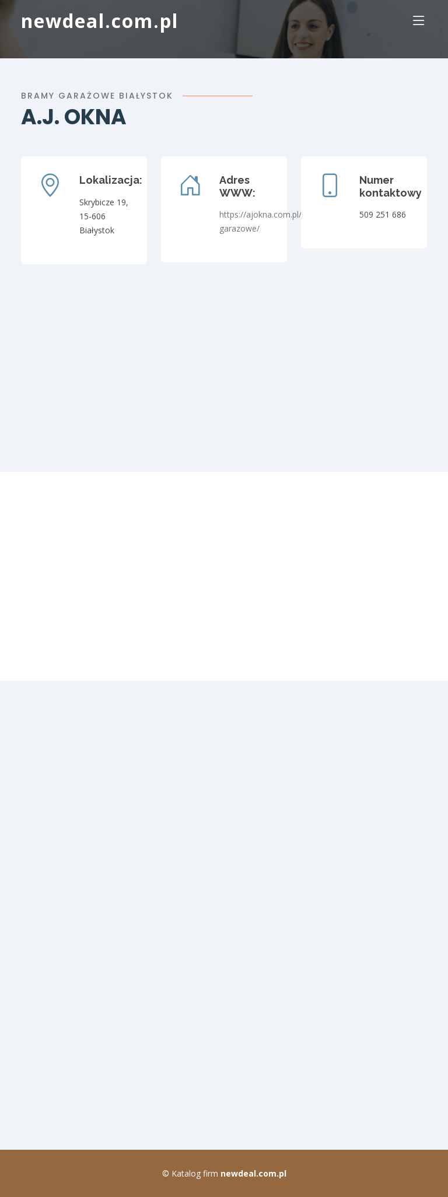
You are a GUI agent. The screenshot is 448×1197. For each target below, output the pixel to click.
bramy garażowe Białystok (97, 96)
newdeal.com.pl (99, 20)
